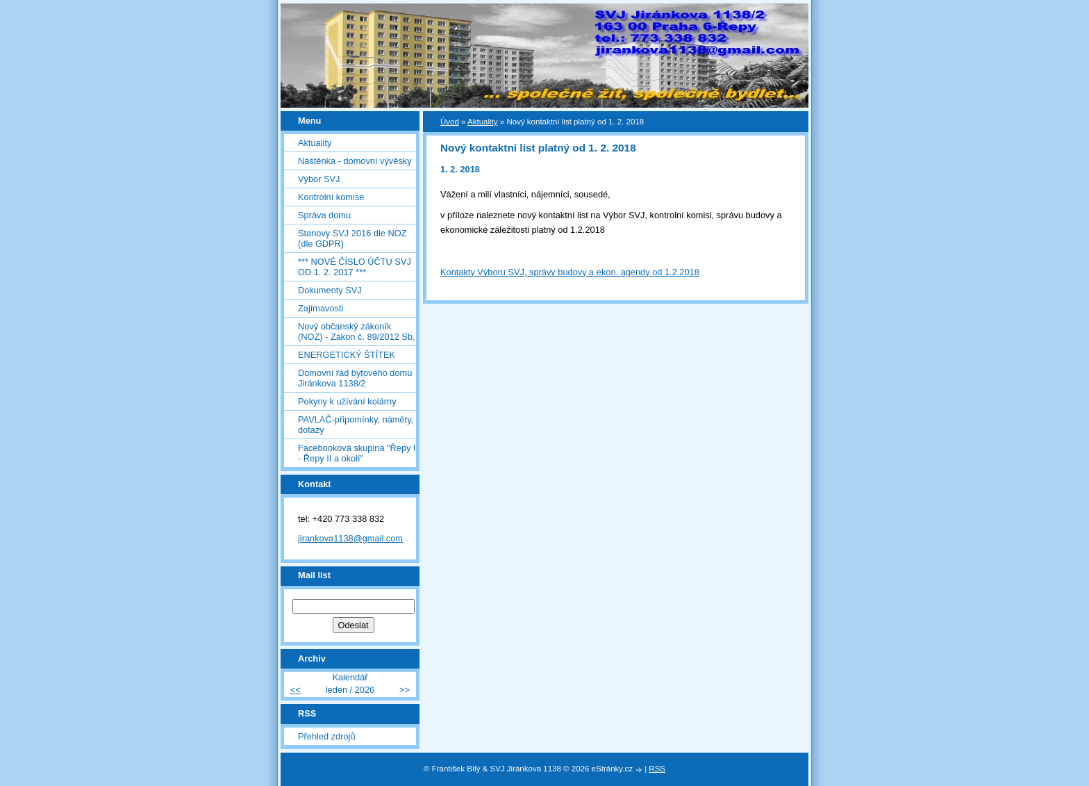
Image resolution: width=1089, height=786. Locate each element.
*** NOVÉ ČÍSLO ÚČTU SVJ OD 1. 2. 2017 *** (354, 266)
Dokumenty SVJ (330, 290)
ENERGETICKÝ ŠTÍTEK (346, 355)
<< (295, 690)
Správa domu (324, 215)
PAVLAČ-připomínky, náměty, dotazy (355, 424)
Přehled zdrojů (327, 736)
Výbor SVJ (319, 179)
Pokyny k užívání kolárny (347, 401)
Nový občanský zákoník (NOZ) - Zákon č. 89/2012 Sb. (356, 331)
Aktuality (314, 143)
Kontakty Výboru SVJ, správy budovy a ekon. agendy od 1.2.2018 (569, 272)
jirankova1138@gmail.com (350, 538)
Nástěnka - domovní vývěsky (355, 161)
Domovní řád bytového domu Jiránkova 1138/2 (355, 378)
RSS (657, 768)
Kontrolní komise (331, 197)
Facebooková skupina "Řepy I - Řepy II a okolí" (357, 453)
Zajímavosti (320, 308)
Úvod (449, 121)
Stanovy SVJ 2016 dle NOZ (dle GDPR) (352, 238)
